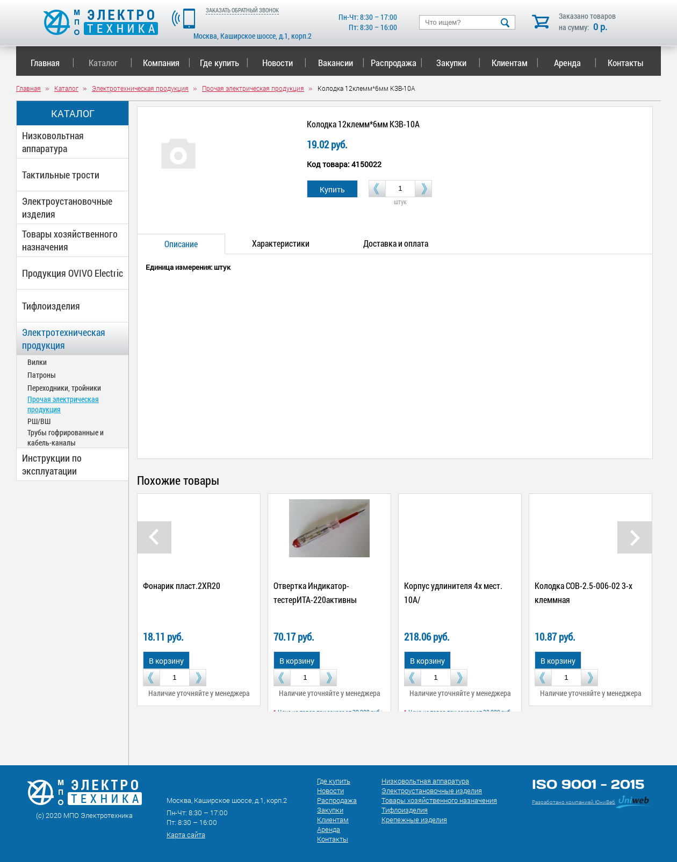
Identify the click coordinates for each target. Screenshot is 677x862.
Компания (166, 62)
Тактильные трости (60, 174)
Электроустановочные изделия (67, 207)
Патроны (41, 375)
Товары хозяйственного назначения (70, 240)
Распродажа (394, 62)
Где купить (224, 62)
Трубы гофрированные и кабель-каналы (65, 437)
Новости (284, 62)
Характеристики (280, 243)
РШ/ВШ (39, 421)
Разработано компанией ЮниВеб (573, 801)
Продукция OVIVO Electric (72, 273)
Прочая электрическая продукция (63, 404)
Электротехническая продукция (63, 338)
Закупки (458, 62)
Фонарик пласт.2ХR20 (181, 585)
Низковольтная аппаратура (53, 142)
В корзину (166, 661)
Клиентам (515, 62)
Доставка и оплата (395, 243)
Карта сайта (186, 834)
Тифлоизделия (51, 305)
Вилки (37, 362)
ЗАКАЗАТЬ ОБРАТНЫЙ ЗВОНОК (242, 10)
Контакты (626, 62)
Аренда (575, 62)
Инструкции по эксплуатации (52, 464)
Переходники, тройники (64, 388)
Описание (181, 243)
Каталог (110, 62)
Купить (332, 189)
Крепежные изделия (414, 819)
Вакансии (341, 62)
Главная (52, 62)
